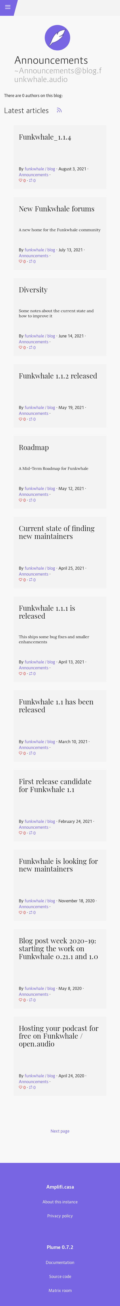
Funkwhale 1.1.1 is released (47, 612)
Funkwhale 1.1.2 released (58, 376)
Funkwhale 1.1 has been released (56, 706)
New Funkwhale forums (57, 209)
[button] (8, 8)
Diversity (33, 290)
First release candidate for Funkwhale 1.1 (55, 785)
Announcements (33, 175)
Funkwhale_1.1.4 (45, 137)
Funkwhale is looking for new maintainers (58, 865)
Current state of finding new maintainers (57, 532)
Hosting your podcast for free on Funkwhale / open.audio (58, 1036)
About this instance (60, 1202)
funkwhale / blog (40, 169)
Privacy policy (60, 1216)
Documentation (60, 1263)
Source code (60, 1277)
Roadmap (34, 447)
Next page (60, 1131)
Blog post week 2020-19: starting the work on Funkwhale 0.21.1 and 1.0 (58, 948)
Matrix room (60, 1291)
